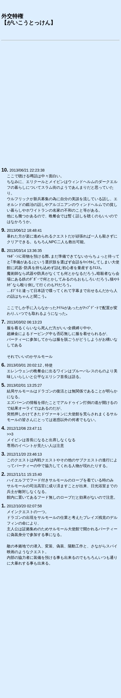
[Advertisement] (60, 102)
